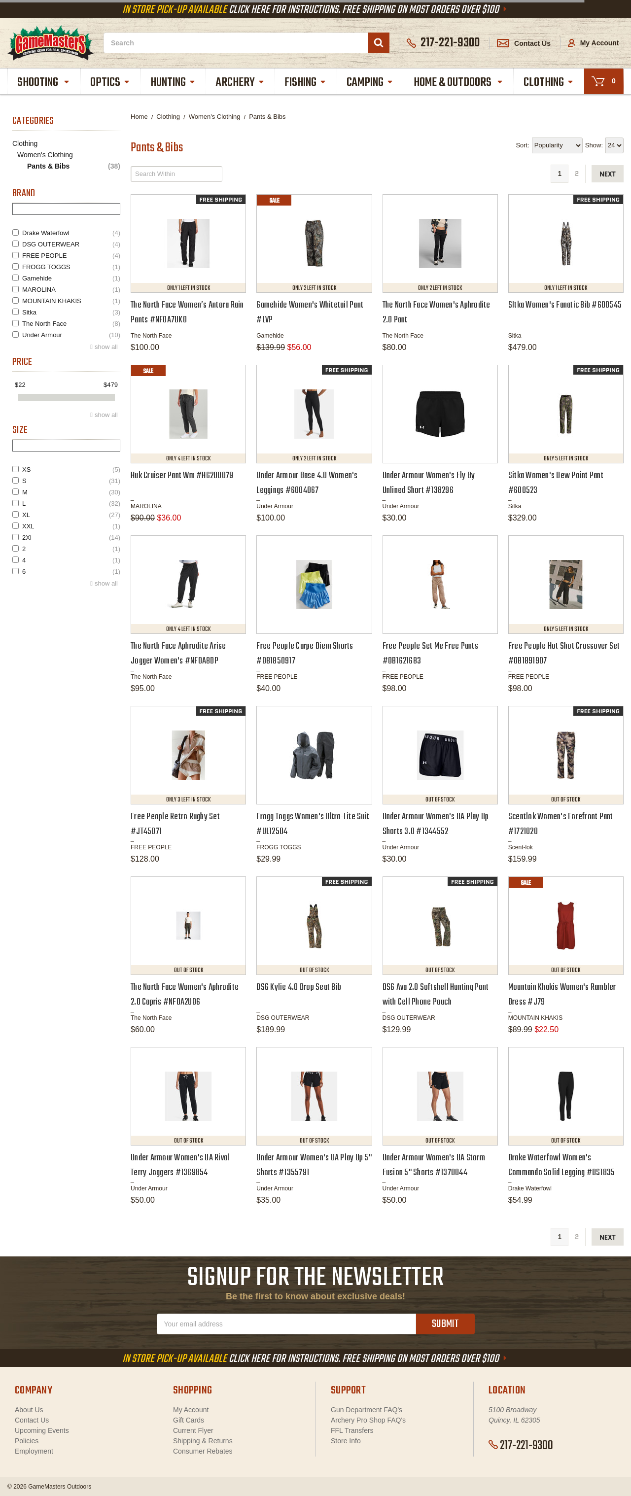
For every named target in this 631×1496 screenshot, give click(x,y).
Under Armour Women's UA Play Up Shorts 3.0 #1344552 (436, 824)
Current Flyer (193, 1430)
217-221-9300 (521, 1446)
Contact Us (524, 43)
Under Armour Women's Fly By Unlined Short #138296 (429, 483)
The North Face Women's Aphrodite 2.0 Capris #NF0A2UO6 (185, 994)
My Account (593, 43)
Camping (370, 82)
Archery (240, 82)
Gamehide (71, 278)
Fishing (305, 82)
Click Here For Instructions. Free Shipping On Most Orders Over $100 (315, 10)
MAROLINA (71, 289)
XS (71, 469)
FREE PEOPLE (71, 255)
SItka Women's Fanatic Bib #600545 (565, 305)
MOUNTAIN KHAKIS (71, 301)
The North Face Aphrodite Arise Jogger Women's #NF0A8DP (178, 653)
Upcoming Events (42, 1430)
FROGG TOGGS (71, 267)
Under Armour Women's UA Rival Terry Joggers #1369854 (180, 1165)
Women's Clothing (45, 155)
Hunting (173, 82)
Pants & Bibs (73, 166)
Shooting (43, 82)
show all (106, 346)
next (607, 174)
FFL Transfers (352, 1430)
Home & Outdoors (459, 82)
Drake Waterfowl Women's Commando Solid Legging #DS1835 (561, 1165)
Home (139, 116)
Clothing (549, 82)
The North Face (71, 323)
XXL (71, 526)
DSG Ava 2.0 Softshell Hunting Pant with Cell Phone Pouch (436, 994)
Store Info (346, 1441)
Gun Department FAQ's (366, 1410)
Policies (26, 1441)
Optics (110, 82)
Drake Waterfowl (71, 233)
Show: (594, 145)
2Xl (71, 537)
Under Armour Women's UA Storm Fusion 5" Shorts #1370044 (434, 1165)
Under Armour (71, 335)
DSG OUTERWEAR (71, 244)
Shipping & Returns (203, 1441)
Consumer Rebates (203, 1451)
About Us (29, 1410)
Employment (34, 1451)
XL (71, 515)
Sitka (71, 312)
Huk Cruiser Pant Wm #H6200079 (182, 476)
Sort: (522, 145)
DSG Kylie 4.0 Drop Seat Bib (298, 987)
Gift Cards (188, 1420)
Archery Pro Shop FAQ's (368, 1420)
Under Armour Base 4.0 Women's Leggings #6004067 (306, 483)
